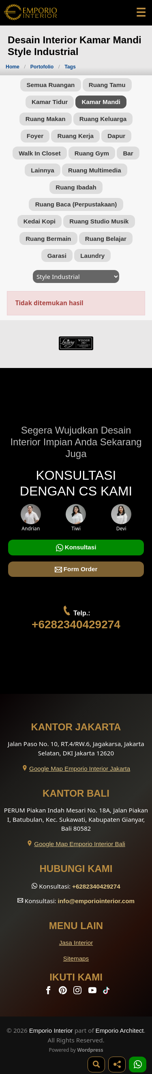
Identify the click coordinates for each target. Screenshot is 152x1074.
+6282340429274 (76, 624)
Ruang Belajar (105, 238)
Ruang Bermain (48, 238)
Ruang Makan (46, 118)
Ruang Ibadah (76, 187)
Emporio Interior (51, 1030)
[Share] (117, 1064)
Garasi (56, 255)
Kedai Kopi (40, 221)
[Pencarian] (96, 1064)
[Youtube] (93, 992)
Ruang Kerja (76, 135)
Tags (69, 67)
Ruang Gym (92, 153)
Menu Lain (76, 925)
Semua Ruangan (50, 84)
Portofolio (42, 67)
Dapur (116, 135)
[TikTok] (108, 992)
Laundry (92, 255)
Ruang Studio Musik (98, 221)
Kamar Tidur (50, 101)
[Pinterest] (64, 992)
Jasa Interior (76, 942)
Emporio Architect (120, 1030)
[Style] (76, 276)
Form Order (76, 569)
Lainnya (42, 170)
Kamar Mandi (101, 101)
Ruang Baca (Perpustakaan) (76, 204)
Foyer (35, 135)
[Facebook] (49, 992)
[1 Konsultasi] (137, 1064)
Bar (128, 153)
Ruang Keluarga (102, 118)
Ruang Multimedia (94, 170)
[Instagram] (78, 992)
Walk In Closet (39, 153)
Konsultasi (76, 547)
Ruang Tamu (107, 84)
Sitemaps (76, 958)
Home (12, 67)
